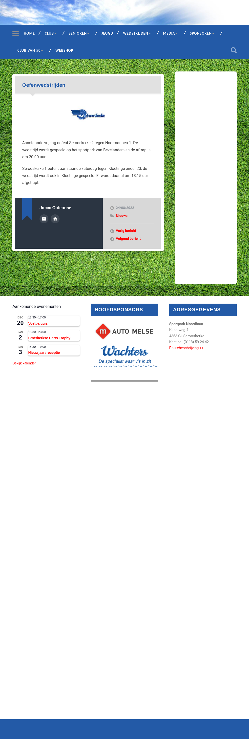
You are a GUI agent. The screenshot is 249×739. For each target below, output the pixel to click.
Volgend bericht (128, 239)
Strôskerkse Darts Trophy (49, 338)
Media (169, 33)
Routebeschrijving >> (186, 348)
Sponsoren (201, 33)
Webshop (64, 50)
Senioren (78, 33)
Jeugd (107, 33)
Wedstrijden (135, 33)
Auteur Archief (44, 218)
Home (29, 33)
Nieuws (121, 216)
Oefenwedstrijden (43, 85)
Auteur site (55, 218)
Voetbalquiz (37, 323)
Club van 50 (29, 50)
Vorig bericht (126, 231)
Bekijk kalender (24, 363)
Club (49, 33)
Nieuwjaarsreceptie (44, 353)
